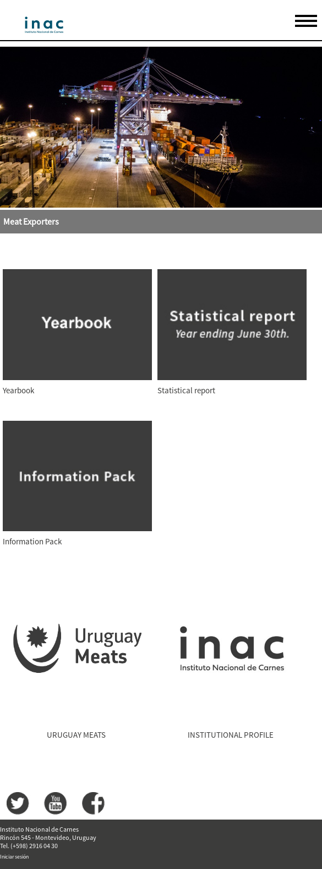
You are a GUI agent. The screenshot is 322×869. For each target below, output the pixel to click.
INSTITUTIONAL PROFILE (231, 734)
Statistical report (186, 390)
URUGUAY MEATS (76, 734)
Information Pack (32, 541)
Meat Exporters (31, 221)
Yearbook (18, 390)
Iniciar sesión (14, 856)
